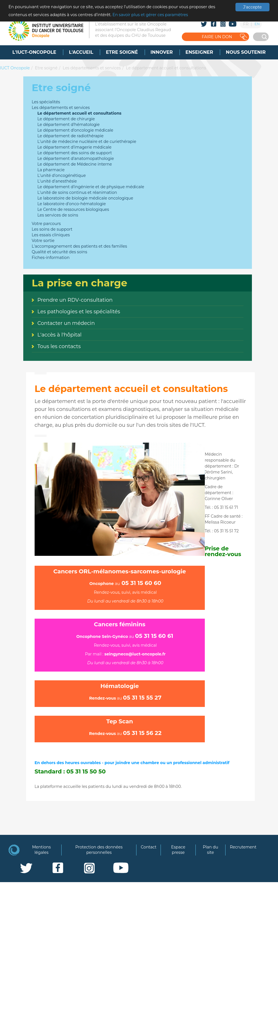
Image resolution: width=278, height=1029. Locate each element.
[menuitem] (34, 52)
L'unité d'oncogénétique (61, 175)
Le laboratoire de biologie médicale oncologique (85, 198)
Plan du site (210, 849)
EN (257, 24)
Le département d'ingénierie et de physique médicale (90, 186)
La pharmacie (51, 169)
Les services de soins (57, 215)
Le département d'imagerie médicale (74, 147)
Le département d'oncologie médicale (75, 130)
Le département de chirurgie (66, 118)
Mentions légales (41, 849)
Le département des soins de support (74, 152)
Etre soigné (46, 67)
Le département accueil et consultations (166, 67)
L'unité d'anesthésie (57, 181)
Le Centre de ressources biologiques (73, 209)
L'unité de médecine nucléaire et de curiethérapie (86, 141)
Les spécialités (46, 101)
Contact (148, 847)
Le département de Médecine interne (74, 164)
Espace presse (178, 849)
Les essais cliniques (51, 234)
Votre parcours (46, 223)
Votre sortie (43, 240)
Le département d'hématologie (68, 124)
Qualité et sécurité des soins (59, 251)
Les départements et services (92, 67)
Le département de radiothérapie (70, 135)
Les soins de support (52, 229)
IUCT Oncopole (15, 67)
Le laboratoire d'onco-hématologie (71, 203)
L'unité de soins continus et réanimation (77, 192)
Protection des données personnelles (99, 849)
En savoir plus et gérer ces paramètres (150, 14)
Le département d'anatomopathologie (75, 158)
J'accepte (252, 7)
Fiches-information (51, 257)
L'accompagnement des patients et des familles (79, 246)
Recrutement (243, 847)
